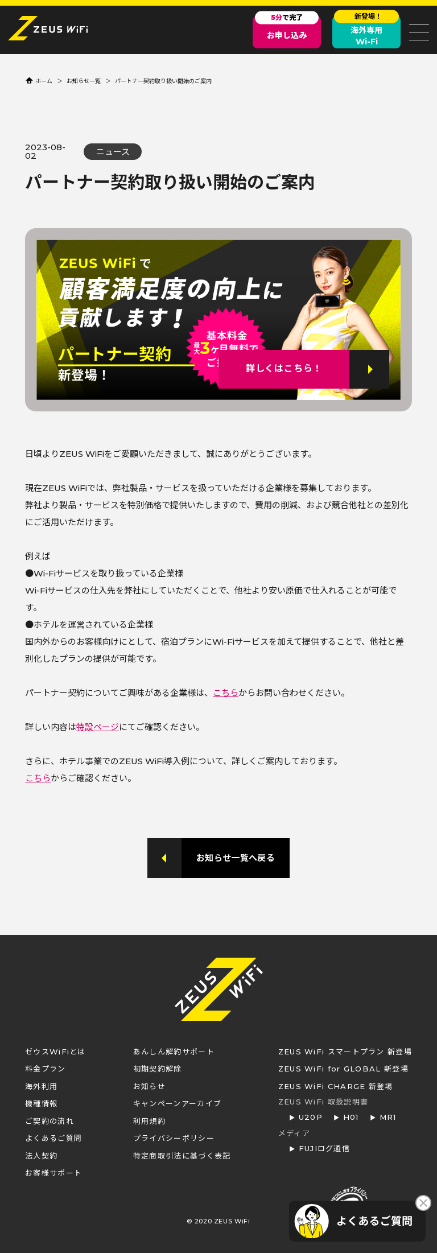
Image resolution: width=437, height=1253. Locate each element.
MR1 (388, 1117)
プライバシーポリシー (174, 1138)
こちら (225, 692)
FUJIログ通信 (324, 1148)
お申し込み (287, 28)
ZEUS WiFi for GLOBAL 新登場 (343, 1068)
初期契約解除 (157, 1068)
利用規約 (149, 1121)
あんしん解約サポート (174, 1051)
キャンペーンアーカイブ (177, 1103)
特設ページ (97, 727)
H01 (351, 1117)
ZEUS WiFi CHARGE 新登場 (335, 1086)
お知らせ (149, 1086)
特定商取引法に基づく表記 (182, 1155)
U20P (311, 1117)
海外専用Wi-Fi (366, 31)
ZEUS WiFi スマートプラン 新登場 (345, 1051)
